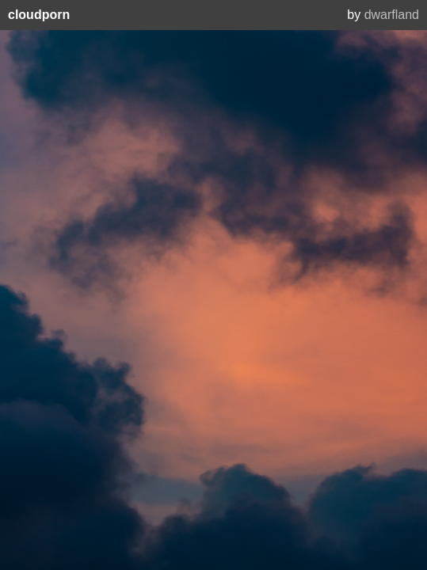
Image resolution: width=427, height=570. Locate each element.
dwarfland (391, 14)
